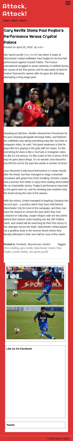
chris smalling (11, 248)
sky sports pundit (38, 251)
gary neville (26, 248)
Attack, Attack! (14, 9)
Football (21, 244)
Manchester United (39, 244)
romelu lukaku (20, 251)
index (40, 47)
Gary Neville (31, 54)
